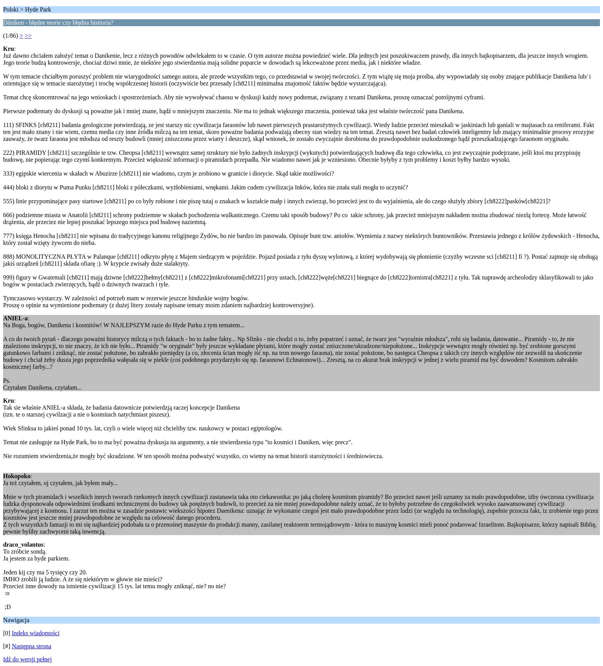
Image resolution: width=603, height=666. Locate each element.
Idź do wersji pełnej (27, 659)
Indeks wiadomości (36, 633)
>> (28, 35)
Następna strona (32, 646)
